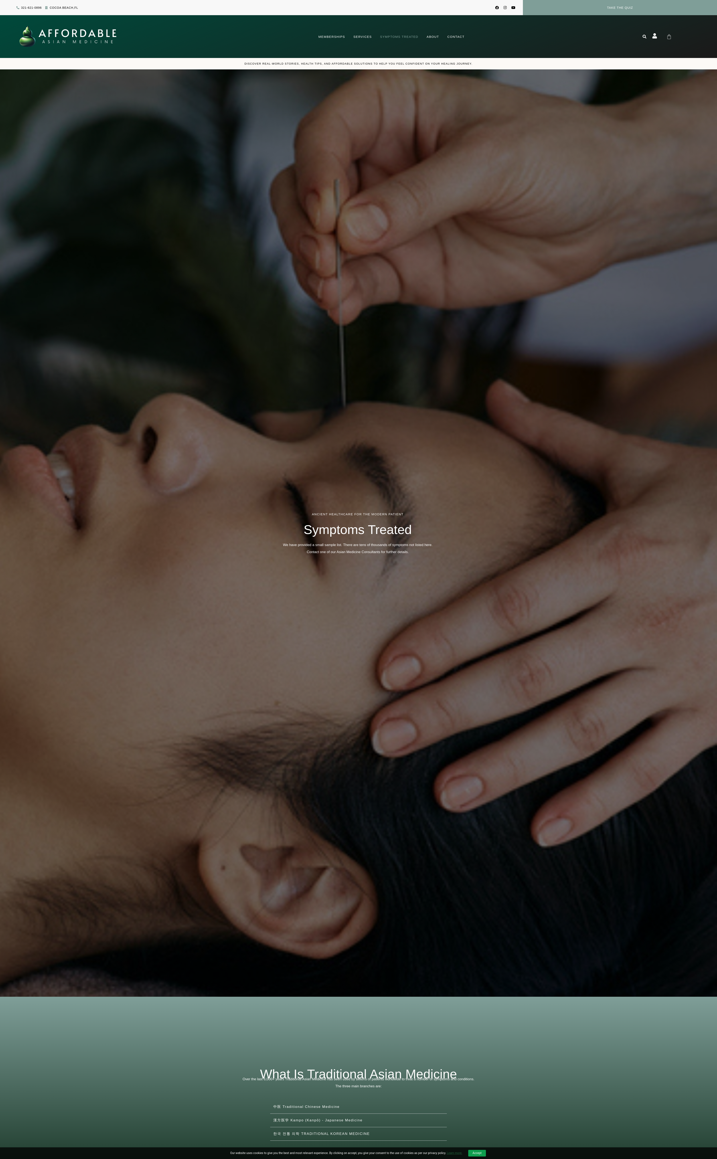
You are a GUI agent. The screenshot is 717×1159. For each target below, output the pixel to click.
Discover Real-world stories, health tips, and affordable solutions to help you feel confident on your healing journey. (359, 64)
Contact (455, 37)
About (433, 37)
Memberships (331, 37)
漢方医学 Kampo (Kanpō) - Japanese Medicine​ (317, 1121)
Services (362, 37)
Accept (477, 1153)
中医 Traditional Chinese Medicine (306, 1107)
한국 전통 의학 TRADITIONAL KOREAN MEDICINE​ (321, 1134)
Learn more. (454, 1153)
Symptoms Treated (399, 37)
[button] (644, 37)
